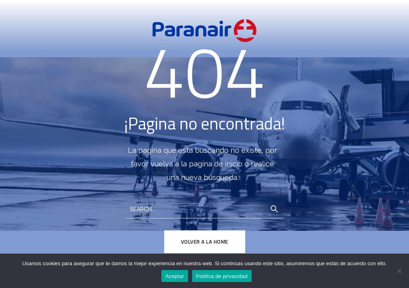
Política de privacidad (222, 276)
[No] (399, 271)
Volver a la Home (204, 242)
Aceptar (174, 276)
